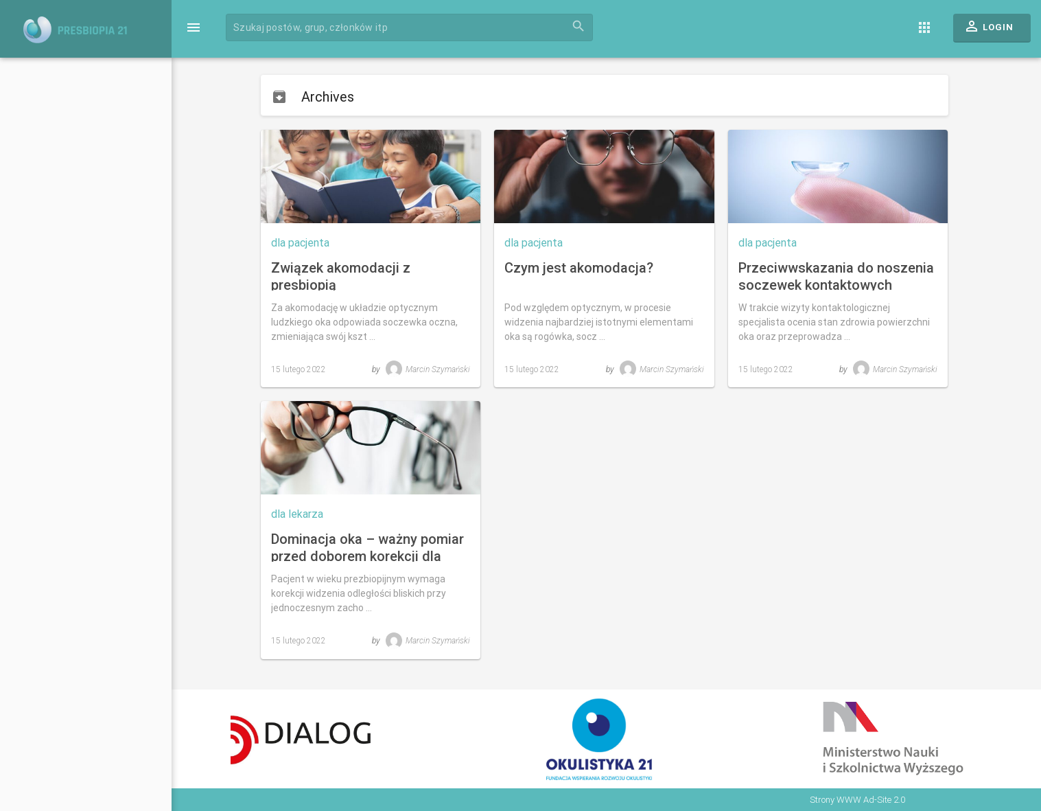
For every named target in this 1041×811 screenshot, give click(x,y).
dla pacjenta (300, 242)
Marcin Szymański (428, 369)
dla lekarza (297, 514)
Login (988, 29)
